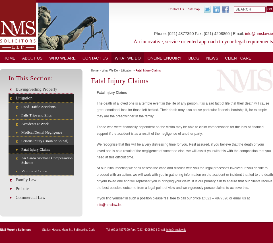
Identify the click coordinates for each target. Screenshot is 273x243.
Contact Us (95, 58)
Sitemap (194, 9)
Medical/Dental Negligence (41, 132)
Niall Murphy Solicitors (18, 25)
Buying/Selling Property (36, 89)
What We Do (128, 58)
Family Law (26, 179)
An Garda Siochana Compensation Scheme (47, 160)
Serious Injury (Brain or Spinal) (44, 141)
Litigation (24, 98)
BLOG (193, 58)
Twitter (207, 9)
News (212, 58)
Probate (22, 188)
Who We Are (62, 58)
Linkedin (216, 9)
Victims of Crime (34, 171)
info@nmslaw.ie (259, 33)
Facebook (225, 9)
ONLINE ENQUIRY (165, 58)
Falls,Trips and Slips (36, 115)
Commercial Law (31, 197)
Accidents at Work (35, 124)
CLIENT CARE (238, 58)
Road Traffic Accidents (38, 107)
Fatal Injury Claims (35, 149)
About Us (32, 58)
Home (9, 58)
